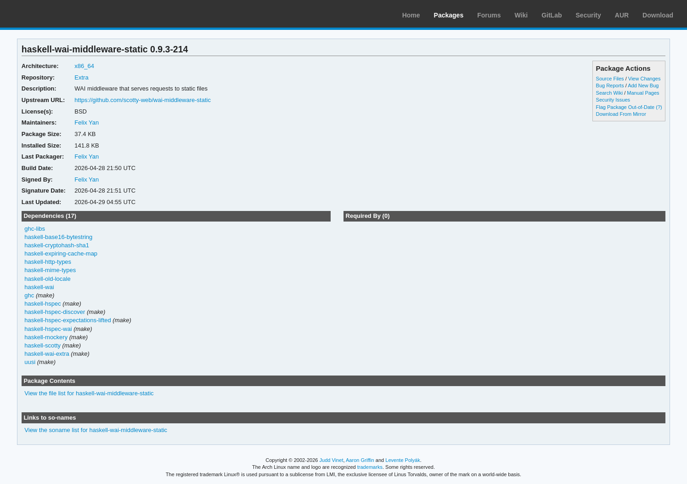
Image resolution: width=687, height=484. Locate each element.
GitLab (551, 15)
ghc (29, 295)
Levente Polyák (402, 460)
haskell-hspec (42, 303)
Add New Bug (643, 85)
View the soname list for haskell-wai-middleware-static (95, 430)
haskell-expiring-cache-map (60, 253)
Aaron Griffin (360, 460)
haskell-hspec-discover (54, 311)
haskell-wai (39, 287)
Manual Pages (643, 93)
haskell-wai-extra (46, 353)
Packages (449, 15)
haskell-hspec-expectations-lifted (67, 320)
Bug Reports (610, 85)
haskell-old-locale (47, 278)
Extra (81, 77)
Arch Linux (50, 14)
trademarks (370, 467)
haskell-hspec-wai (48, 328)
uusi (29, 362)
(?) (659, 107)
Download (657, 15)
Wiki (521, 15)
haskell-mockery (46, 337)
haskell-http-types (47, 261)
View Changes (644, 78)
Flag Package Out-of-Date (625, 107)
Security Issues (613, 99)
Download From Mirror (621, 114)
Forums (489, 15)
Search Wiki (609, 93)
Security (588, 15)
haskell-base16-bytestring (58, 236)
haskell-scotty (42, 345)
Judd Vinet (332, 460)
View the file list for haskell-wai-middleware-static (88, 393)
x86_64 (84, 66)
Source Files (610, 78)
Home (411, 15)
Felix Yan (86, 122)
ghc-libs (34, 228)
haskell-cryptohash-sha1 (56, 245)
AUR (622, 15)
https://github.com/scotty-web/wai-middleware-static (142, 100)
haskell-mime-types (50, 270)
